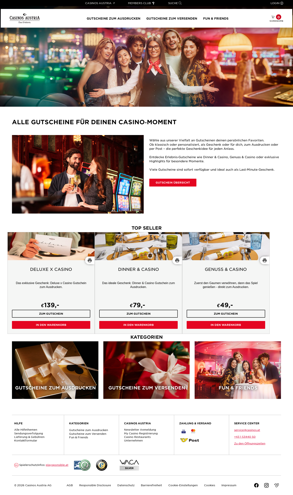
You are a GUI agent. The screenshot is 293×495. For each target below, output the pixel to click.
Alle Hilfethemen (25, 429)
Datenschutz (126, 485)
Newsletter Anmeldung (140, 429)
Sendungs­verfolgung (28, 433)
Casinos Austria (99, 3)
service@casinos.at (247, 430)
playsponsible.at (57, 464)
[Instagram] (266, 485)
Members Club (141, 3)
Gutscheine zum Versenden (171, 18)
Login (277, 3)
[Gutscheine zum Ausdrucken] (55, 372)
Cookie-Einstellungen (183, 485)
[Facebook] (256, 485)
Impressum (228, 485)
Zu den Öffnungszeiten (249, 443)
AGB (70, 485)
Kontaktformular (25, 440)
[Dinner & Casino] (138, 283)
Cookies (209, 485)
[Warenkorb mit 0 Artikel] (276, 18)
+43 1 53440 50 (245, 436)
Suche (175, 3)
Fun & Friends (216, 18)
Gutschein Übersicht (173, 182)
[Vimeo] (277, 485)
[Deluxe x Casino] (51, 283)
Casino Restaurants (137, 436)
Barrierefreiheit (151, 485)
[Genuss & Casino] (226, 283)
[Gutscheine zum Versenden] (146, 372)
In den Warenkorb (51, 324)
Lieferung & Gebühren (29, 436)
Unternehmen (133, 440)
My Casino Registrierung (141, 433)
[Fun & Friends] (237, 372)
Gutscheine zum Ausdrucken (113, 18)
